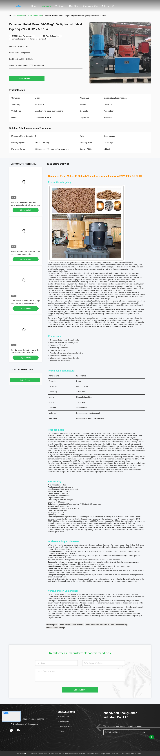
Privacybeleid (22, 753)
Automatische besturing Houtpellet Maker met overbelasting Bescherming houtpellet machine (25, 205)
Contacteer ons (90, 6)
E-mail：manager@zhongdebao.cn (25, 724)
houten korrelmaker (34, 16)
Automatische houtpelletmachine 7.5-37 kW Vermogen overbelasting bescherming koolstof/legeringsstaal (25, 254)
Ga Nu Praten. (26, 78)
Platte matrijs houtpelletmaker (71, 625)
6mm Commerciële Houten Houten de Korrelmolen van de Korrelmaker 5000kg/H (25, 352)
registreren (143, 732)
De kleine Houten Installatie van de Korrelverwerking (106, 625)
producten (21, 16)
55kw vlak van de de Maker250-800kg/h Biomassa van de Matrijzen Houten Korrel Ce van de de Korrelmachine (25, 303)
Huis (13, 16)
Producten (46, 6)
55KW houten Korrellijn (55, 628)
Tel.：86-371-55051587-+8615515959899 (27, 719)
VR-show (59, 6)
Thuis (33, 6)
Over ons (73, 6)
